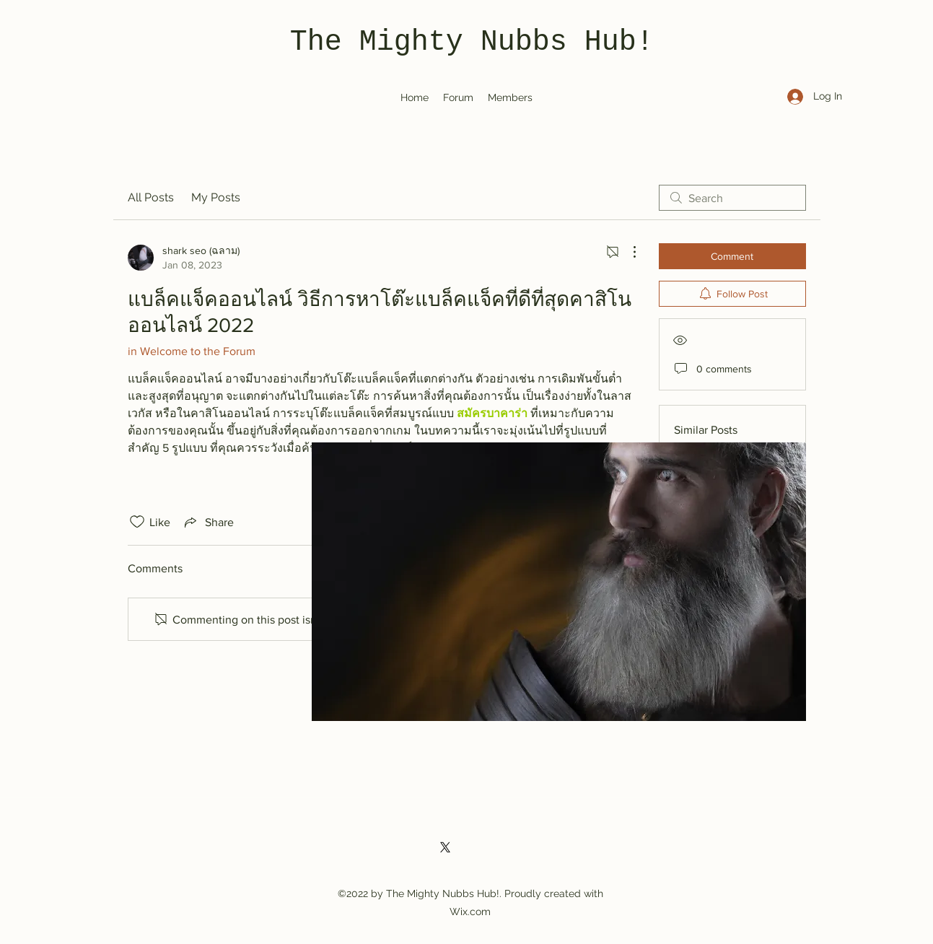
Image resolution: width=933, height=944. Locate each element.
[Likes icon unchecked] (137, 521)
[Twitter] (445, 847)
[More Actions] (627, 252)
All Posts (151, 197)
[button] (559, 581)
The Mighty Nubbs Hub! (472, 42)
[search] (732, 198)
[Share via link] (208, 521)
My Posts (215, 197)
